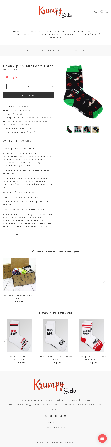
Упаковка (55, 37)
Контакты (85, 400)
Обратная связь (67, 400)
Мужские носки (83, 31)
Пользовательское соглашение (82, 404)
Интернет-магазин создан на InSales (56, 443)
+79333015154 (55, 422)
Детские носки (20, 34)
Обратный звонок (55, 427)
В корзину (28, 95)
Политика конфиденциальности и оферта (34, 404)
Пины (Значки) (91, 34)
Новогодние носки (24, 31)
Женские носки (55, 31)
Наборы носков (48, 34)
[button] (6, 341)
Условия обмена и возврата (37, 400)
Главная (30, 50)
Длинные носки (76, 50)
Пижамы (68, 34)
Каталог (55, 409)
